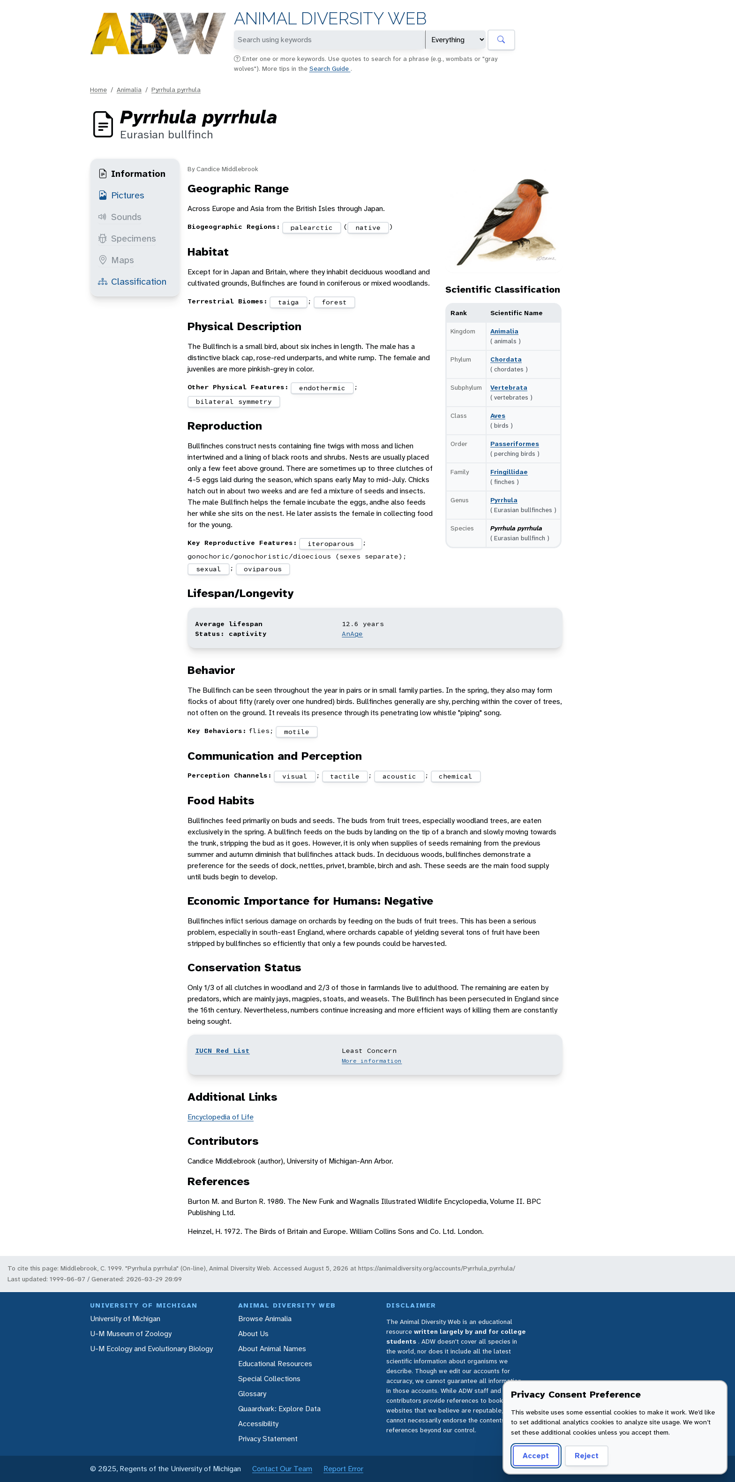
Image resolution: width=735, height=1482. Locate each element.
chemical (455, 776)
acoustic (399, 776)
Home (98, 89)
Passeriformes (514, 443)
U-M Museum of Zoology (131, 1333)
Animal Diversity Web (330, 18)
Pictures (121, 195)
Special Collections (269, 1379)
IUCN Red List (222, 1050)
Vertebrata (508, 387)
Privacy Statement (268, 1439)
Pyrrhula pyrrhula (176, 89)
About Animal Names (272, 1348)
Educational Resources (275, 1364)
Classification (132, 281)
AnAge (352, 633)
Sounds (120, 217)
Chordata (506, 359)
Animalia (129, 89)
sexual (208, 569)
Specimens (127, 238)
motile (296, 731)
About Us (253, 1333)
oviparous (263, 569)
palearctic (312, 227)
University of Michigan (125, 1318)
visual (295, 776)
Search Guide (330, 68)
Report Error (343, 1469)
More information (372, 1061)
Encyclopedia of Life (221, 1117)
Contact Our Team (282, 1469)
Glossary (252, 1394)
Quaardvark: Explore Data (279, 1409)
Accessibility (258, 1424)
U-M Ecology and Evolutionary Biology (151, 1348)
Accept (536, 1455)
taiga (288, 302)
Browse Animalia (265, 1318)
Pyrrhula (504, 500)
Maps (116, 260)
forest (334, 302)
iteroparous (331, 543)
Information (131, 173)
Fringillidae (509, 472)
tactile (345, 776)
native (368, 227)
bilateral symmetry (234, 401)
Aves (497, 415)
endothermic (322, 388)
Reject (587, 1455)
